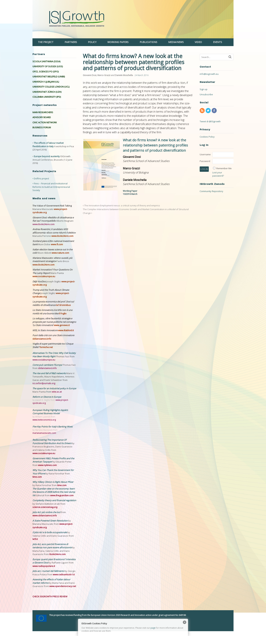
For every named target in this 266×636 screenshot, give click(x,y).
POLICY (92, 42)
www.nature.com (60, 252)
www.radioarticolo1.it (64, 574)
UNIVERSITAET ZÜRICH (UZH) (46, 91)
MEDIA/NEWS (176, 42)
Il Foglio (62, 313)
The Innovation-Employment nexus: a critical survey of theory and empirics (121, 205)
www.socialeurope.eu (43, 276)
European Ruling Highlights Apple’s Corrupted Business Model (50, 412)
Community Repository (211, 191)
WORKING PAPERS (118, 42)
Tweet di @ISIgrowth (210, 121)
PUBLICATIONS (148, 42)
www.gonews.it (62, 325)
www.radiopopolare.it (43, 566)
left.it (35, 539)
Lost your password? (218, 174)
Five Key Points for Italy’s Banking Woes (52, 426)
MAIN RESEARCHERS (42, 112)
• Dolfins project (40, 178)
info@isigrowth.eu (209, 73)
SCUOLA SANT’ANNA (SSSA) (46, 61)
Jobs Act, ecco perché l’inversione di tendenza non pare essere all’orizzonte (52, 546)
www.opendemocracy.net (62, 586)
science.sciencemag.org (44, 507)
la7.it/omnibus (63, 305)
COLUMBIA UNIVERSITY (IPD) (46, 96)
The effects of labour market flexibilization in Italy (48, 144)
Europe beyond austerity (47, 156)
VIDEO (198, 42)
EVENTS (217, 42)
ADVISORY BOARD (41, 117)
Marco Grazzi (103, 75)
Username (205, 154)
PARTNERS (71, 42)
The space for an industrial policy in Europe (54, 388)
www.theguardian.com (62, 495)
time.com (37, 476)
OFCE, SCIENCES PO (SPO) (45, 71)
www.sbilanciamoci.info (44, 515)
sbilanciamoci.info (41, 338)
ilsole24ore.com (57, 554)
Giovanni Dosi (89, 75)
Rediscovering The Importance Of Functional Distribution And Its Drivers (52, 441)
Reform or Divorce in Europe (46, 396)
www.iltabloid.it (66, 330)
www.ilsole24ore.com (43, 224)
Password (205, 161)
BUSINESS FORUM (41, 127)
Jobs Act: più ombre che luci (46, 512)
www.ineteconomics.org (44, 419)
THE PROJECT (45, 42)
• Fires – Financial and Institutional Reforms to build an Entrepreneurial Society (51, 187)
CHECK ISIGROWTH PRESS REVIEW (49, 596)
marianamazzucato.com (44, 433)
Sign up (203, 89)
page (153, 627)
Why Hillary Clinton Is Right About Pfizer (52, 481)
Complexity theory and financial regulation (54, 500)
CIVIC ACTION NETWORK (44, 122)
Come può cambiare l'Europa (47, 364)
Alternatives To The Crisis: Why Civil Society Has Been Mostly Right (54, 354)
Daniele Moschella (124, 75)
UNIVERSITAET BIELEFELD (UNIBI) (48, 76)
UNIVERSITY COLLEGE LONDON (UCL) (50, 86)
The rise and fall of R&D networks (49, 373)
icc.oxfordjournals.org (43, 383)
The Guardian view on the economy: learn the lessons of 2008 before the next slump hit (53, 492)
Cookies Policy (207, 136)
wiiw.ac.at (57, 391)
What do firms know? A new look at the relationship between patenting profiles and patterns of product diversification (155, 145)
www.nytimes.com (47, 465)
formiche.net (46, 347)
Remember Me (224, 168)
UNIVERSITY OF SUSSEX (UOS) (47, 66)
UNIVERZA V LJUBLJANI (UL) (45, 81)
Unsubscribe (206, 94)
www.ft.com (57, 244)
